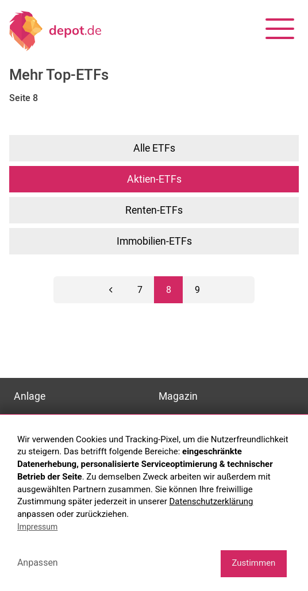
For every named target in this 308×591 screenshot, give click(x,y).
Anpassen (37, 562)
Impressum (37, 526)
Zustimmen (253, 563)
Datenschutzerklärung (211, 501)
